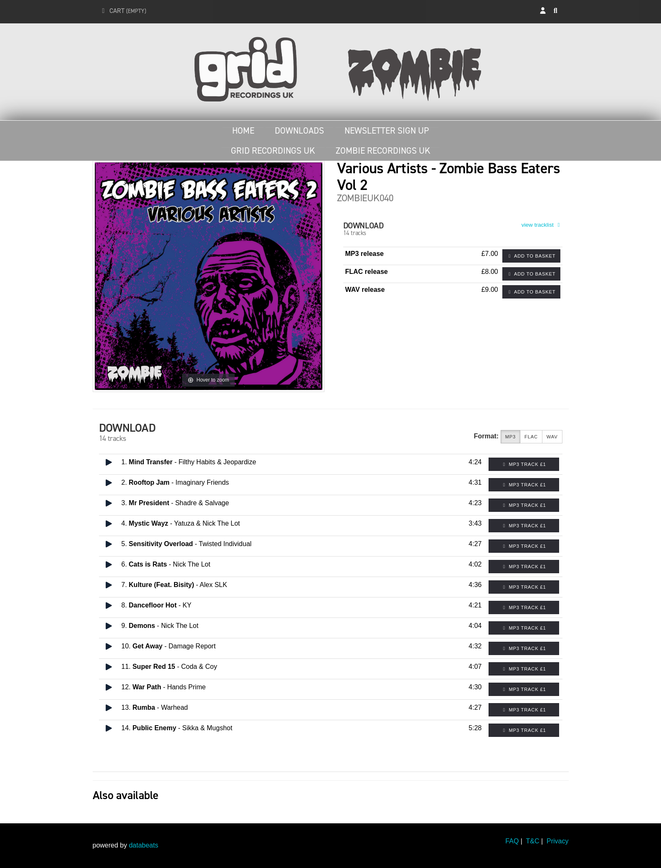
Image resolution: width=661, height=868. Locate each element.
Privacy (557, 841)
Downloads (299, 131)
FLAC (531, 437)
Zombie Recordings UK (383, 151)
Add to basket (531, 255)
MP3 (510, 437)
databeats (143, 845)
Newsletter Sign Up (386, 131)
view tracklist (542, 225)
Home (243, 131)
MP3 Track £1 (523, 464)
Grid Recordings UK (273, 151)
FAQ (512, 841)
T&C (532, 841)
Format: (486, 436)
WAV (552, 437)
